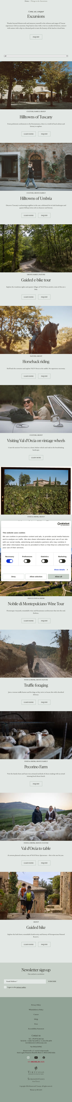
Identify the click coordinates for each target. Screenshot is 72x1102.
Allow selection (36, 576)
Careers (36, 1014)
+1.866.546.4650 (32, 1041)
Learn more (29, 134)
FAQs (36, 1019)
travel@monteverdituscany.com (36, 1043)
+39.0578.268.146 (37, 1039)
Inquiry (36, 37)
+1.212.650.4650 (46, 1041)
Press (36, 1024)
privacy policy (21, 987)
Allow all (58, 576)
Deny (13, 576)
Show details (59, 570)
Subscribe (52, 981)
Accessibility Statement (36, 1029)
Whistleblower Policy (36, 1010)
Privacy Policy (36, 1005)
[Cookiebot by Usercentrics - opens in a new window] (59, 524)
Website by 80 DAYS (36, 1090)
